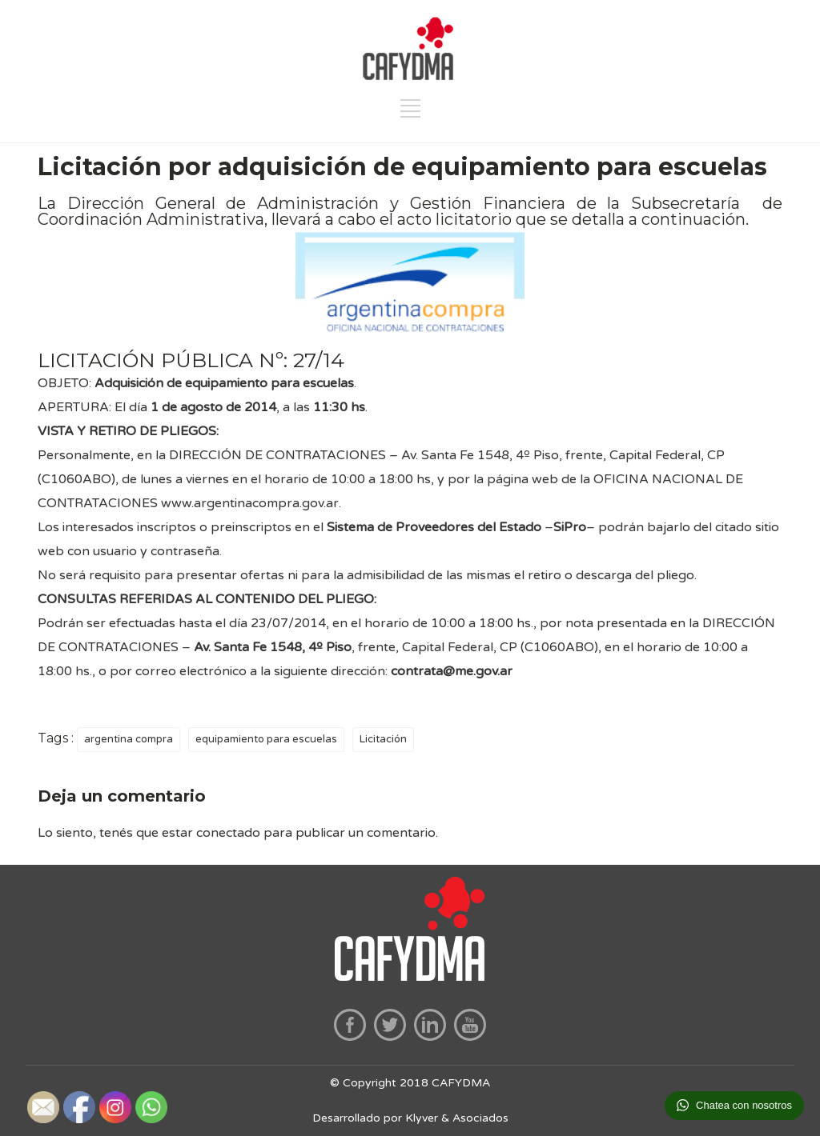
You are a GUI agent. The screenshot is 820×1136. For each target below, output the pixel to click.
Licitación (383, 739)
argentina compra (128, 739)
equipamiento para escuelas (266, 739)
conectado (228, 833)
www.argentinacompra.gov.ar (250, 503)
